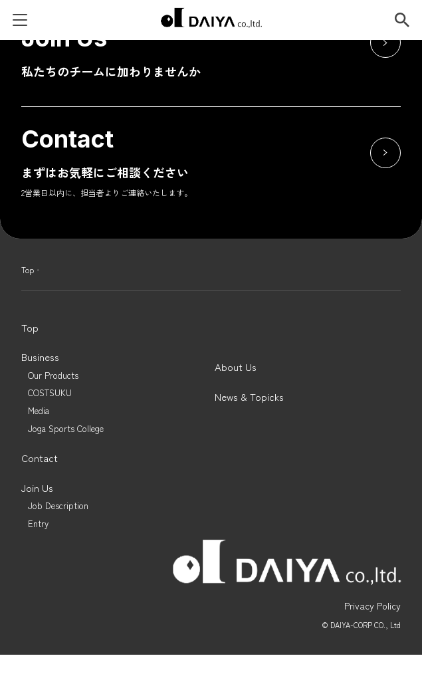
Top (27, 269)
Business (40, 357)
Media (38, 411)
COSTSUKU (50, 393)
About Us (236, 367)
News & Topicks (249, 396)
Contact (39, 458)
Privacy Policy (372, 606)
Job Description (58, 506)
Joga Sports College (66, 429)
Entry (38, 524)
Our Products (53, 376)
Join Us (37, 488)
